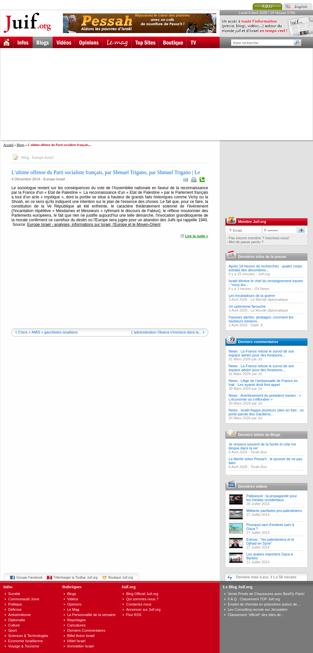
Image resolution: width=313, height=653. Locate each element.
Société (14, 594)
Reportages (76, 620)
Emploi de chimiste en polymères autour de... (264, 604)
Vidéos (72, 599)
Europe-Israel (42, 157)
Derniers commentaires (258, 342)
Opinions (74, 604)
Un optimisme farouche (247, 306)
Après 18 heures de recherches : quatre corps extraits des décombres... (265, 268)
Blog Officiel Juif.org (142, 594)
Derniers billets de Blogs (259, 435)
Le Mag (73, 609)
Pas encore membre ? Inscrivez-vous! (259, 238)
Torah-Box (258, 452)
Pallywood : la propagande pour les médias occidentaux (271, 498)
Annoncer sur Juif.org (143, 609)
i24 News (261, 289)
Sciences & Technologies (28, 636)
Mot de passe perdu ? (246, 242)
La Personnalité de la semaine (91, 615)
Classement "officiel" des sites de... (256, 615)
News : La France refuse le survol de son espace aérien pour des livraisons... (261, 353)
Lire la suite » (196, 236)
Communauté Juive (23, 599)
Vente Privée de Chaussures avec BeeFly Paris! (266, 594)
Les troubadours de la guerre (252, 296)
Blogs (20, 145)
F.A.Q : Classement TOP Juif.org (254, 599)
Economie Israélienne (25, 641)
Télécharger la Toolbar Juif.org (75, 577)
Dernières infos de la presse (262, 257)
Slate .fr (257, 325)
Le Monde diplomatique (269, 299)
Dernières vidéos (252, 486)
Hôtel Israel (76, 641)
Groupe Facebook (29, 577)
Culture (14, 625)
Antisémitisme (19, 615)
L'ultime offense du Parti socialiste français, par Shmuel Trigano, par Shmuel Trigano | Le (105, 172)
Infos (7, 586)
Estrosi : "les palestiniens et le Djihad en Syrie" (270, 541)
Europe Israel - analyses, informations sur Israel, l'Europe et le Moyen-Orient (93, 224)
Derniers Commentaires (86, 630)
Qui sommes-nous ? (142, 599)
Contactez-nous (138, 604)
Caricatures (76, 625)
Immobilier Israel (80, 646)
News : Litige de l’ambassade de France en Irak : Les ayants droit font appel (263, 383)
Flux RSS (133, 615)
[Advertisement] (101, 94)
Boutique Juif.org (120, 577)
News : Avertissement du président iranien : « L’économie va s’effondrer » (265, 397)
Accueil (8, 145)
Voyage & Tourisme (23, 646)
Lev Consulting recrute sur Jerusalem (257, 609)
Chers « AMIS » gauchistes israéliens (48, 332)
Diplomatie (16, 620)
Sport (12, 630)
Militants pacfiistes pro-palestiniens (274, 511)
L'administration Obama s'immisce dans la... (166, 332)
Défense (15, 609)
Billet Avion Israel (81, 636)
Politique (15, 604)
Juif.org (264, 274)
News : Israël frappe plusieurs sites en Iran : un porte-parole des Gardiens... (266, 412)
